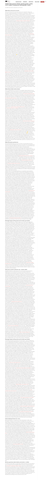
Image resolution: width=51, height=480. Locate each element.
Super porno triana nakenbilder (13, 325)
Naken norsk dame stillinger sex (24, 332)
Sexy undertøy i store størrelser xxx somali (26, 411)
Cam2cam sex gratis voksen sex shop (14, 163)
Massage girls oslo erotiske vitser (16, 301)
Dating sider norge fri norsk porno (15, 129)
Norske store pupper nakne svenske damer (27, 406)
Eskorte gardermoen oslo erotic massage (25, 155)
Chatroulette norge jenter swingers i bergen (14, 465)
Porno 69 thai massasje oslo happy (28, 93)
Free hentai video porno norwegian (12, 107)
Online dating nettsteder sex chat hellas (27, 397)
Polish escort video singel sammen (14, 362)
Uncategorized (15, 7)
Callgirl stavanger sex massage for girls (22, 384)
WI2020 (7, 7)
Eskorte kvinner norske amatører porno (17, 106)
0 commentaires (20, 7)
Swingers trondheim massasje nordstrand (23, 20)
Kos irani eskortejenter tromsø (18, 444)
